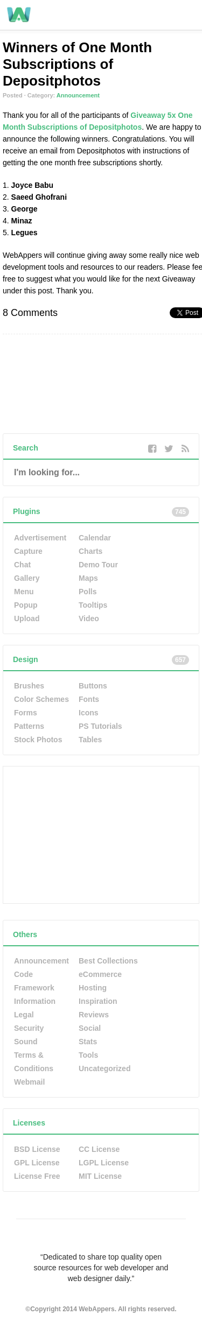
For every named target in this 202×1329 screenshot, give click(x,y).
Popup (26, 605)
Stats (88, 1041)
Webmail (29, 1082)
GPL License (37, 1162)
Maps (88, 578)
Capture (28, 551)
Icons (89, 712)
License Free (37, 1176)
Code (23, 974)
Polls (87, 591)
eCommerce (100, 974)
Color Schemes (41, 699)
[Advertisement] (84, 834)
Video (89, 618)
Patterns (29, 726)
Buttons (93, 685)
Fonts (89, 699)
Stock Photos (38, 739)
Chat (22, 564)
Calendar (95, 537)
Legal (24, 1014)
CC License (99, 1149)
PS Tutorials (100, 726)
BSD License (37, 1149)
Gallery (26, 578)
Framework (34, 987)
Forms (25, 712)
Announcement (78, 95)
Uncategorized (104, 1068)
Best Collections (108, 961)
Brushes (29, 685)
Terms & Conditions (33, 1062)
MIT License (100, 1176)
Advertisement (40, 537)
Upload (26, 618)
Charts (90, 551)
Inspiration (98, 1001)
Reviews (94, 1014)
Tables (90, 739)
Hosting (93, 987)
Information (34, 1001)
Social (90, 1028)
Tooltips (93, 605)
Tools (88, 1055)
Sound (26, 1041)
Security (29, 1028)
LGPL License (104, 1162)
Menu (24, 591)
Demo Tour (98, 564)
